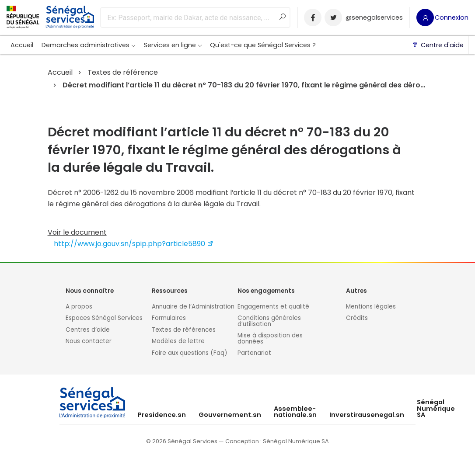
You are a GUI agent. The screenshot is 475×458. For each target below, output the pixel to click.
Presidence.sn (162, 414)
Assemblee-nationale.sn (295, 412)
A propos (79, 306)
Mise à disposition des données (270, 338)
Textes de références (184, 330)
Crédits (357, 318)
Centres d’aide (88, 330)
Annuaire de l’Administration (193, 306)
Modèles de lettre (178, 341)
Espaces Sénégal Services (104, 318)
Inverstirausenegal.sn (366, 414)
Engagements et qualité (273, 306)
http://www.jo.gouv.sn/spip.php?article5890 (134, 244)
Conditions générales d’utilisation (269, 321)
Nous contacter (89, 341)
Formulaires (169, 318)
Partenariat (254, 353)
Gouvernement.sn (230, 414)
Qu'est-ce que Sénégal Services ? (263, 45)
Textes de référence (122, 72)
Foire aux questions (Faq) (189, 353)
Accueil (21, 45)
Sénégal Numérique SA (436, 408)
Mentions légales (371, 306)
